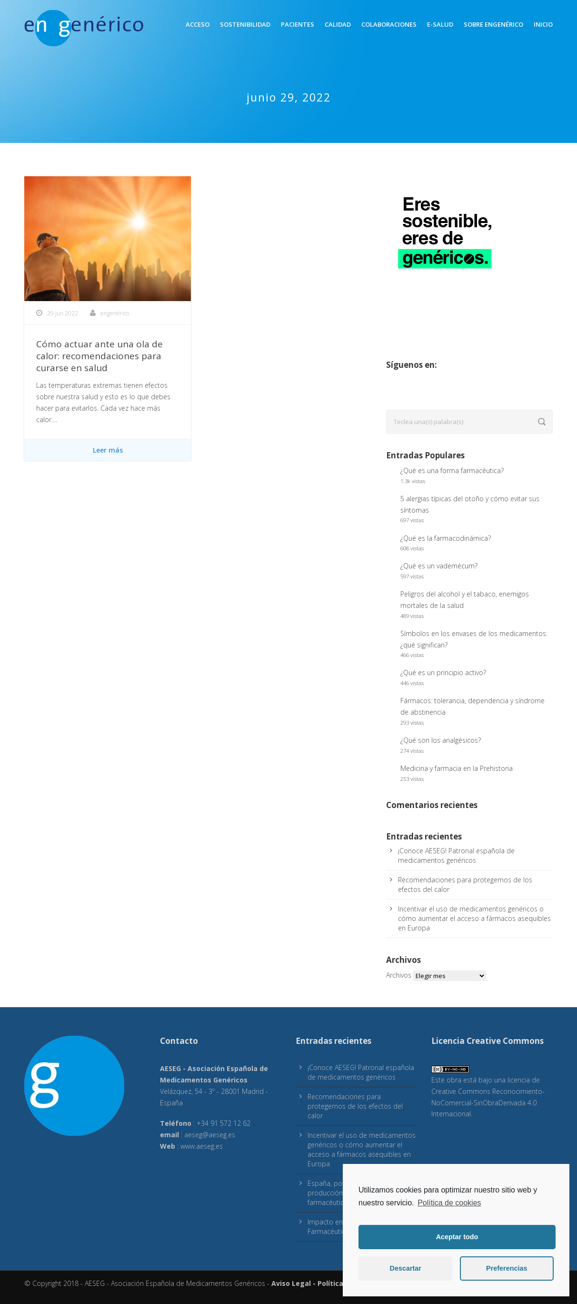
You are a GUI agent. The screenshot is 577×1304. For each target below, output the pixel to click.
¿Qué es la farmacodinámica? (445, 538)
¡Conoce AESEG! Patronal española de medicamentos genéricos (456, 855)
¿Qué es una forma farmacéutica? (452, 470)
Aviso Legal (291, 1283)
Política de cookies (449, 1203)
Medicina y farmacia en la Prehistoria (456, 768)
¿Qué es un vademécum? (439, 565)
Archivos (398, 975)
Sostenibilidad (245, 24)
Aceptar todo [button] (457, 1237)
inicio (543, 24)
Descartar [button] (405, 1268)
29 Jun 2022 (62, 313)
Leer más (108, 450)
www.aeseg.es (201, 1146)
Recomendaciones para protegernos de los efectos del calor (355, 1106)
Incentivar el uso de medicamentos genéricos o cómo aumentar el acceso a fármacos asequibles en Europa (474, 918)
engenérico (114, 313)
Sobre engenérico (493, 24)
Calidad (338, 24)
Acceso (197, 24)
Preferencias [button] (506, 1268)
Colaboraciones (389, 24)
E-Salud (440, 24)
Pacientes (297, 24)
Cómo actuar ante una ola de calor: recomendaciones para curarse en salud (99, 356)
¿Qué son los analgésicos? (440, 740)
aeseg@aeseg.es (209, 1134)
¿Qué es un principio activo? (443, 672)
